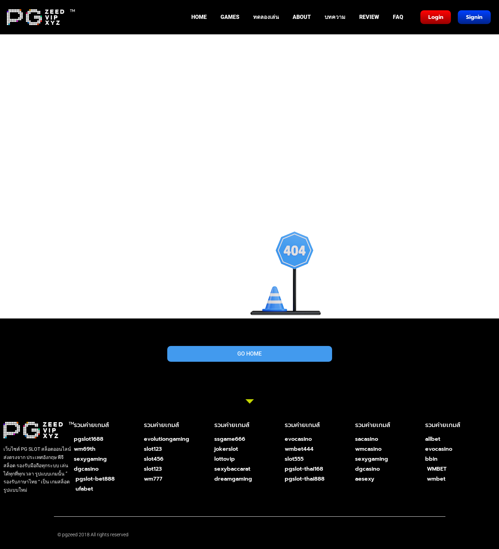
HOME (199, 17)
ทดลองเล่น (266, 17)
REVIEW (369, 17)
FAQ (398, 17)
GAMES (229, 17)
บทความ (335, 17)
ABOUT (302, 17)
